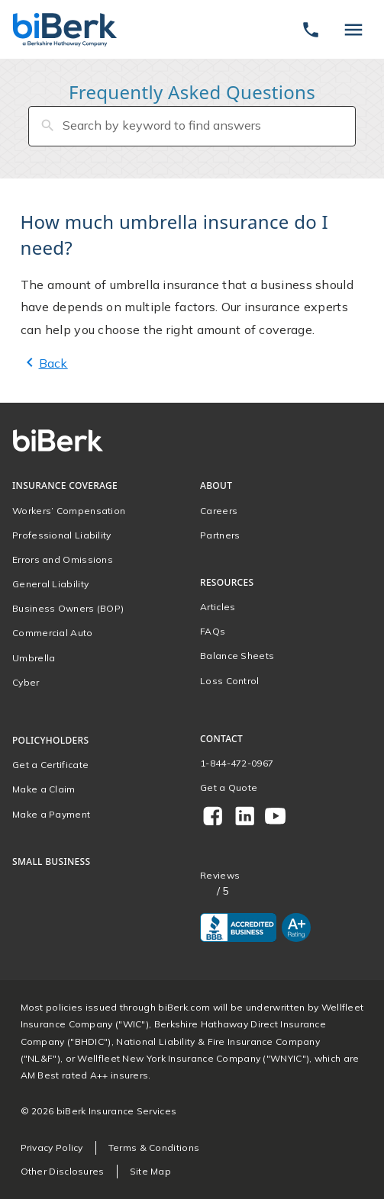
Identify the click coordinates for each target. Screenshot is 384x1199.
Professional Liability (61, 535)
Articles (217, 606)
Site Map (150, 1171)
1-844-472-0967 (236, 763)
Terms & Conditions (153, 1147)
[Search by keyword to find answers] (192, 126)
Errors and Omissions (62, 559)
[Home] (65, 29)
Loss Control (230, 680)
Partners (220, 535)
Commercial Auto (52, 632)
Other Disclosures (63, 1171)
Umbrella (33, 658)
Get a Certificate (50, 764)
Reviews (220, 875)
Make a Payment (51, 814)
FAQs (212, 631)
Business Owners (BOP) (68, 608)
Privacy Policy (52, 1147)
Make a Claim (44, 789)
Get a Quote (228, 787)
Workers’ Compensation (68, 510)
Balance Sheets (237, 655)
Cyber (26, 682)
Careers (218, 510)
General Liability (50, 584)
